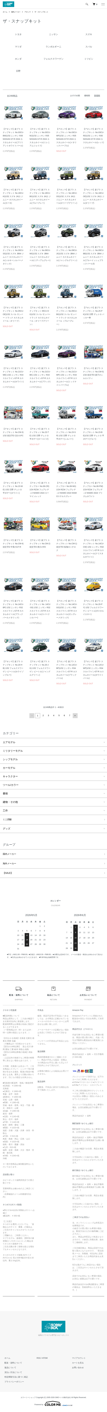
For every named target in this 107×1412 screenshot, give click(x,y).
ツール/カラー (11, 784)
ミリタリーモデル (13, 750)
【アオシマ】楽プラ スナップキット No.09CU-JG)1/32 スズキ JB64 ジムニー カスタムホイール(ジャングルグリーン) (66, 253)
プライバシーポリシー (12, 1383)
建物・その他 (10, 801)
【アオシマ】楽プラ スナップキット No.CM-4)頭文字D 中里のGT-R (13, 543)
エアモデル (9, 741)
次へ (74, 715)
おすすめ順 (75, 95)
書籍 (5, 793)
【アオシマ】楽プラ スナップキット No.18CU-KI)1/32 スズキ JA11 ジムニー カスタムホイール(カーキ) (13, 196)
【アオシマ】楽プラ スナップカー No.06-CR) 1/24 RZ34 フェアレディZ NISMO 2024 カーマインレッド (40, 489)
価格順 (87, 95)
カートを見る (76, 1364)
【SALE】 (8, 874)
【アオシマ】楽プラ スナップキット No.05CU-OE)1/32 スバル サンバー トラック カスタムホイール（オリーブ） (13, 314)
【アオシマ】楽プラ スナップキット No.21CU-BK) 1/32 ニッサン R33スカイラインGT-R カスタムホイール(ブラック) (40, 375)
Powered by (53, 1405)
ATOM (45, 1360)
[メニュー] (103, 4)
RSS (39, 1360)
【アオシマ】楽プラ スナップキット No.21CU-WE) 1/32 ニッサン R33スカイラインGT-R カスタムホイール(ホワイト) (13, 375)
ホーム (5, 12)
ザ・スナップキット (43, 12)
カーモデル (9, 767)
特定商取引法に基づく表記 (14, 1379)
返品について (8, 1369)
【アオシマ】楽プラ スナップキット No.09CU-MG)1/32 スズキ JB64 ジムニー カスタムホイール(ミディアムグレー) (40, 253)
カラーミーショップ (28, 1399)
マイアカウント (77, 1360)
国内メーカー (17, 12)
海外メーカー (10, 864)
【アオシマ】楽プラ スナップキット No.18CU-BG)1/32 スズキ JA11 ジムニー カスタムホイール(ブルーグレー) (40, 196)
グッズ (6, 828)
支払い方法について (11, 1374)
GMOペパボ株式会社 (63, 1399)
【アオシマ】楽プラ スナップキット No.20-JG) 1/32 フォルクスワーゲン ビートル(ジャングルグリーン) (40, 668)
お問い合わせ (76, 1369)
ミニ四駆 (8, 819)
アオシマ (29, 12)
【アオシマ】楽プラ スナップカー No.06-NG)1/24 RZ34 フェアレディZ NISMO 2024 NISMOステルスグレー (66, 489)
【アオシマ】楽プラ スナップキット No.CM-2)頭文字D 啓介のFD (40, 543)
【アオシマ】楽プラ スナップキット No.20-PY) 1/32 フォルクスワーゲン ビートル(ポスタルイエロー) (93, 607)
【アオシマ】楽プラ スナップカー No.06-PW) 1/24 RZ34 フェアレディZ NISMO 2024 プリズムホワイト (93, 489)
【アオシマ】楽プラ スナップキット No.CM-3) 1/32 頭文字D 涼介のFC (13, 432)
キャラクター (10, 776)
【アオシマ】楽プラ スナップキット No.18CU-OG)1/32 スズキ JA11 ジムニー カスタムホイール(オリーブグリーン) (66, 196)
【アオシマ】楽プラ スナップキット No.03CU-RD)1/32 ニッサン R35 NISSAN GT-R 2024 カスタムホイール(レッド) (93, 135)
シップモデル (10, 759)
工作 (5, 810)
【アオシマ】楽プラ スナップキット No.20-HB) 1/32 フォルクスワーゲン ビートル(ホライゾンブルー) (13, 668)
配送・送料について (11, 1364)
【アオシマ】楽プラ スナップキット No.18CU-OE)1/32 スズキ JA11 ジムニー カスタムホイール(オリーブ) (93, 196)
